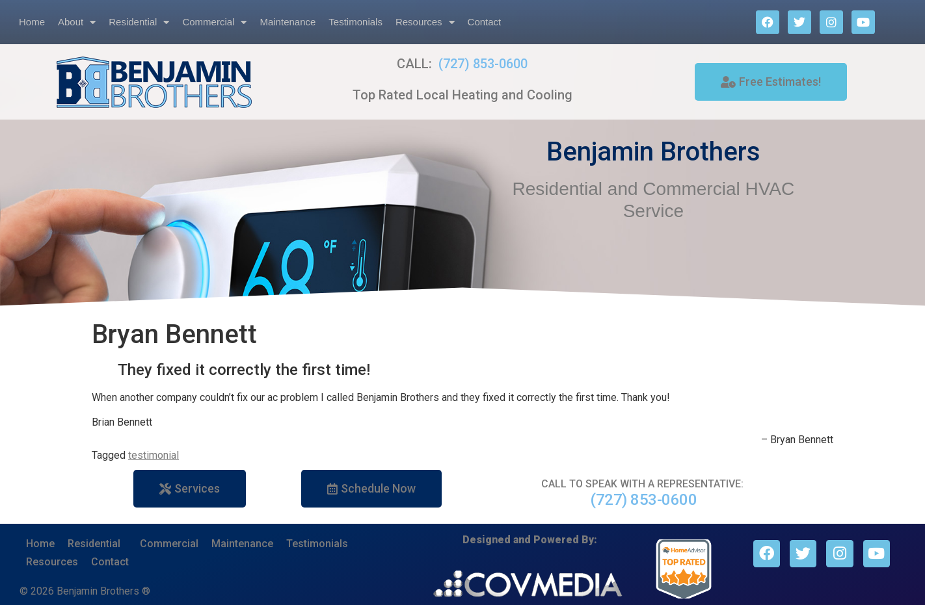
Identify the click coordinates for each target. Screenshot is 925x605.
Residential (139, 22)
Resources (425, 22)
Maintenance (287, 21)
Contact (485, 21)
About (77, 22)
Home (32, 21)
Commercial (214, 22)
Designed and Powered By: (529, 540)
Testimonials (355, 21)
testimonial (153, 455)
